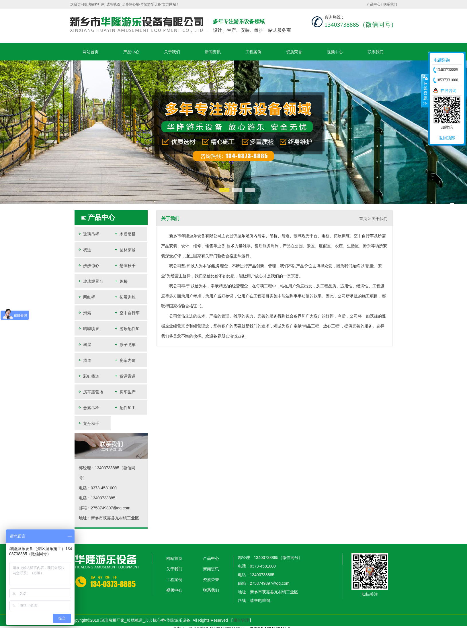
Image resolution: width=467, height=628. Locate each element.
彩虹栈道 (88, 376)
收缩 (425, 90)
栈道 (84, 249)
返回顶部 (447, 138)
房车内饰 (125, 360)
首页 (363, 218)
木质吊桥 (125, 233)
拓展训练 (125, 297)
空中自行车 (127, 312)
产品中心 (373, 4)
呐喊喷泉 (88, 328)
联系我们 (390, 4)
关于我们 (172, 52)
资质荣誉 (294, 52)
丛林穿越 (125, 249)
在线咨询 (448, 90)
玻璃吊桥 (88, 233)
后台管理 (241, 620)
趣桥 (121, 281)
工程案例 (253, 52)
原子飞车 (125, 344)
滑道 (84, 360)
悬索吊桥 (88, 407)
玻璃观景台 (90, 281)
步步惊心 (88, 265)
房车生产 (125, 391)
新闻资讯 (213, 52)
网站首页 (91, 52)
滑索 (84, 312)
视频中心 (335, 52)
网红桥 (86, 297)
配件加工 (125, 407)
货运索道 (125, 376)
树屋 (84, 344)
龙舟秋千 (88, 423)
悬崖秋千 (125, 265)
